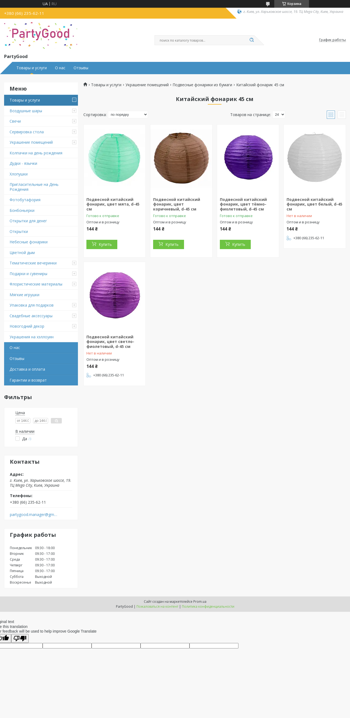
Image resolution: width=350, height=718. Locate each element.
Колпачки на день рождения (36, 152)
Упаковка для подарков (32, 305)
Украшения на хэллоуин (32, 336)
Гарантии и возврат (28, 380)
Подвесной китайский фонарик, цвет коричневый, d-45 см (176, 204)
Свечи (15, 121)
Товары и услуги (31, 68)
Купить (105, 244)
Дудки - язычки (23, 163)
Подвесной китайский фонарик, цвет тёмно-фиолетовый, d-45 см (243, 204)
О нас (60, 68)
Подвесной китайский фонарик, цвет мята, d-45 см (112, 204)
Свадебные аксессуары (31, 315)
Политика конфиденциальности (208, 606)
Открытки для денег (28, 220)
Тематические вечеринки (33, 263)
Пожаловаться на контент (157, 606)
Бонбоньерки (22, 210)
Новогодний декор (27, 326)
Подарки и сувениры (28, 273)
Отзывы (81, 68)
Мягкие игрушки (24, 294)
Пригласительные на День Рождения (34, 187)
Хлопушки (19, 174)
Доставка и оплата (27, 369)
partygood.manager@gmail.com (34, 514)
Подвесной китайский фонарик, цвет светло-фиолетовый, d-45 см (110, 341)
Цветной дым (22, 252)
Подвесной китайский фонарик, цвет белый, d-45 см (314, 204)
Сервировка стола (27, 131)
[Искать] (251, 40)
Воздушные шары (26, 110)
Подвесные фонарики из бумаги (202, 84)
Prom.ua (199, 601)
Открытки (19, 231)
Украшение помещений (31, 142)
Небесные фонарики (29, 241)
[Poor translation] (20, 638)
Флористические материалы (36, 284)
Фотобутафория (25, 199)
